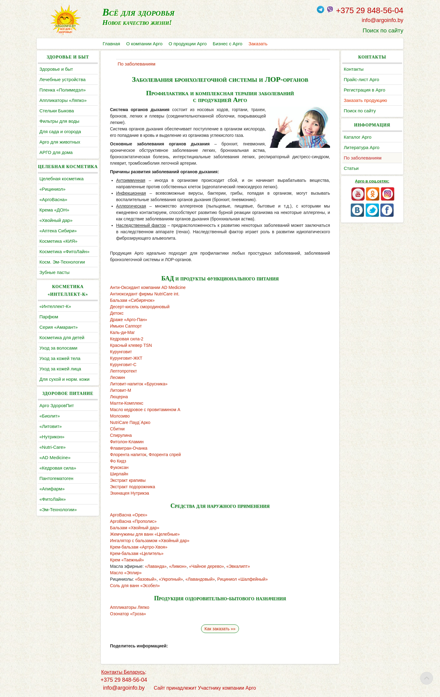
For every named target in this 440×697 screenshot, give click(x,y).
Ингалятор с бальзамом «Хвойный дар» (149, 540)
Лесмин (117, 377)
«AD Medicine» (55, 457)
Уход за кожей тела (59, 358)
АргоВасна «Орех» (128, 514)
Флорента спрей (164, 454)
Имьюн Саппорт (126, 326)
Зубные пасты (54, 272)
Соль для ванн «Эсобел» (135, 585)
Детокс (116, 313)
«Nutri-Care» (52, 447)
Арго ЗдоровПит (56, 405)
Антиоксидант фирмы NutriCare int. (144, 293)
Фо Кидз (118, 461)
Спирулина (121, 435)
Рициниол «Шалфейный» (242, 579)
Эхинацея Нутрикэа (129, 493)
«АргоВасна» (53, 199)
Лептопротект (123, 371)
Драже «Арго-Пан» (128, 319)
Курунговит (121, 351)
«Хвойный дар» (55, 220)
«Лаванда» (156, 566)
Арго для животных (59, 141)
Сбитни (117, 428)
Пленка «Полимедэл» (62, 89)
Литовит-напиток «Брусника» (138, 383)
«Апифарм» (52, 488)
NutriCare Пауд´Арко (130, 422)
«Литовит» (50, 426)
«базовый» (145, 579)
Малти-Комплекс (126, 403)
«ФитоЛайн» (52, 499)
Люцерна (119, 396)
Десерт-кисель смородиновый (140, 306)
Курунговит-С (123, 364)
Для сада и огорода (60, 131)
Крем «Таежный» (127, 559)
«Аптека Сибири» (58, 230)
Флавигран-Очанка (128, 448)
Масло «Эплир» (126, 572)
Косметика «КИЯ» (58, 241)
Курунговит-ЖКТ (126, 358)
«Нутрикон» (51, 436)
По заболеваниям (362, 157)
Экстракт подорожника (132, 486)
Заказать (257, 43)
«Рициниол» (52, 189)
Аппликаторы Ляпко (129, 607)
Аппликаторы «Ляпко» (62, 100)
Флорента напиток (128, 454)
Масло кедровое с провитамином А (145, 409)
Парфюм (48, 316)
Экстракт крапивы (128, 480)
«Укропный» (171, 579)
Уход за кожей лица (60, 368)
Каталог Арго (358, 137)
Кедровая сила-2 (126, 338)
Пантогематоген (56, 478)
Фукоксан (119, 467)
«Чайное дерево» (206, 566)
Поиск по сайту (383, 30)
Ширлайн (119, 473)
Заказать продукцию (365, 100)
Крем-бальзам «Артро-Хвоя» (138, 547)
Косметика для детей (61, 337)
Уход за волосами (58, 347)
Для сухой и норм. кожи (64, 379)
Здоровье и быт (56, 69)
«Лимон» (178, 566)
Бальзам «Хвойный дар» (134, 527)
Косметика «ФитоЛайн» (64, 251)
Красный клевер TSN (131, 345)
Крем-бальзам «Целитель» (136, 553)
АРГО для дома (56, 152)
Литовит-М (120, 390)
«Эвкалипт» (238, 566)
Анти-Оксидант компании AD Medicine (148, 287)
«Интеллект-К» (55, 306)
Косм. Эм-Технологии (62, 261)
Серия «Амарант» (58, 327)
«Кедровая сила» (57, 467)
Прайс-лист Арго (361, 79)
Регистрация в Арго (364, 89)
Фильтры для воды (59, 121)
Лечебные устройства (62, 79)
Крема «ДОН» (54, 209)
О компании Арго (144, 43)
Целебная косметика (61, 178)
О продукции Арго (188, 43)
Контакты (354, 69)
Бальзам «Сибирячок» (132, 300)
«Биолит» (49, 415)
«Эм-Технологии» (58, 509)
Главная (111, 43)
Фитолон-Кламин (127, 441)
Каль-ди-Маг (122, 332)
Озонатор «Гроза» (128, 613)
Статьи (351, 168)
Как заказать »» (219, 628)
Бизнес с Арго (227, 43)
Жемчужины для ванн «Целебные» (145, 534)
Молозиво (120, 416)
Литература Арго (362, 147)
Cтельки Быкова (56, 110)
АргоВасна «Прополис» (133, 521)
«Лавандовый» (200, 579)
